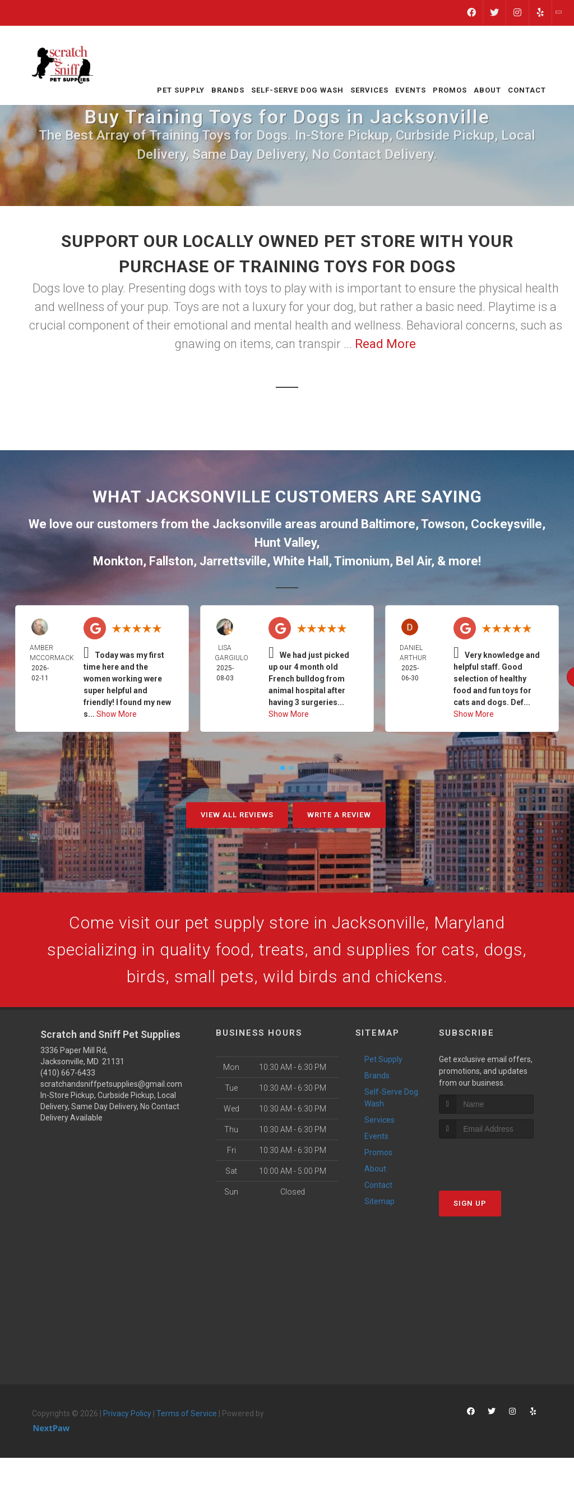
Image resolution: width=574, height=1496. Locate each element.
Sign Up (470, 1203)
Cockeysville (506, 524)
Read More (385, 344)
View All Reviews (237, 815)
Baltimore (388, 524)
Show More (116, 714)
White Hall (300, 561)
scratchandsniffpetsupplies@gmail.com (111, 1083)
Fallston (171, 561)
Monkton (118, 561)
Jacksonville (247, 524)
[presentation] (498, 1159)
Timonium (362, 561)
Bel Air (413, 561)
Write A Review (339, 815)
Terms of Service (186, 1413)
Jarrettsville (233, 561)
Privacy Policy (127, 1413)
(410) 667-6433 (67, 1072)
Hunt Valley (285, 543)
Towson (443, 524)
